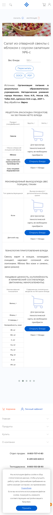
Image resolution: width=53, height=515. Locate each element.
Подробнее (26, 488)
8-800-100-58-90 (35, 464)
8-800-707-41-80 (35, 451)
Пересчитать (24, 68)
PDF (30, 75)
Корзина (8, 407)
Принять (26, 508)
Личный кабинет (32, 406)
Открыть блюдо (37, 159)
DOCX (19, 75)
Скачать (19, 18)
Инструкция (33, 18)
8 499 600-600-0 (35, 456)
